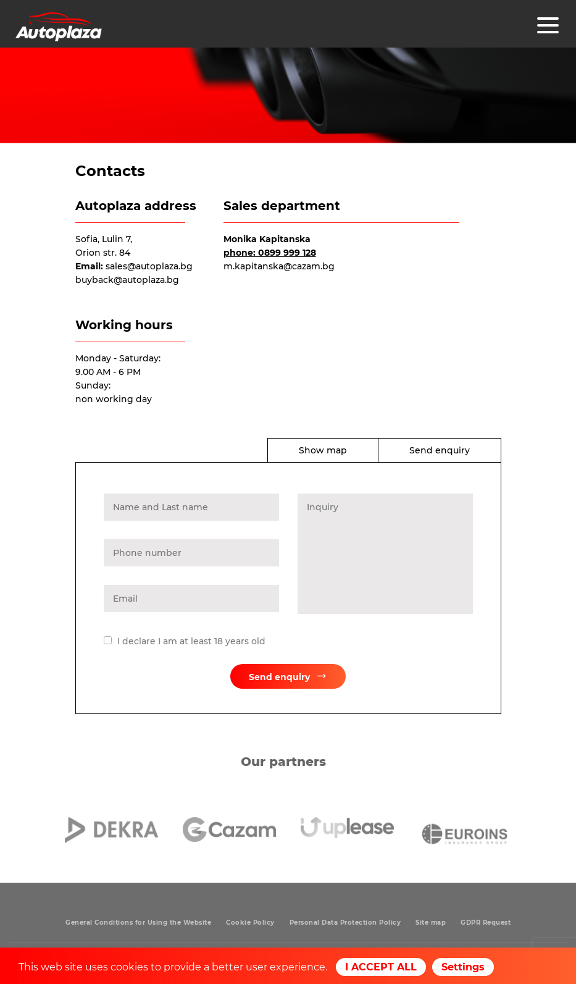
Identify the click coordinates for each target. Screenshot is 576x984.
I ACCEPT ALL (381, 967)
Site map (430, 923)
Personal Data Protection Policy (345, 923)
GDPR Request (486, 923)
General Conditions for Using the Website (138, 923)
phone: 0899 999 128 (269, 252)
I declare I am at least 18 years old (191, 643)
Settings (463, 967)
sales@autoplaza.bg (149, 266)
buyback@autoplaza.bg (127, 279)
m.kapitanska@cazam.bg (279, 266)
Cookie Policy (250, 923)
